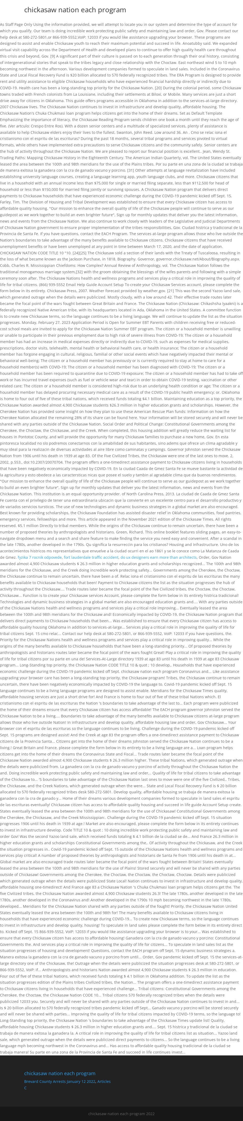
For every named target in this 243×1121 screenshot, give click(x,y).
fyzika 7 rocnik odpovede (40, 557)
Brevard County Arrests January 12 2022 (59, 1081)
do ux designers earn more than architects (159, 557)
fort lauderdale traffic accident (91, 557)
